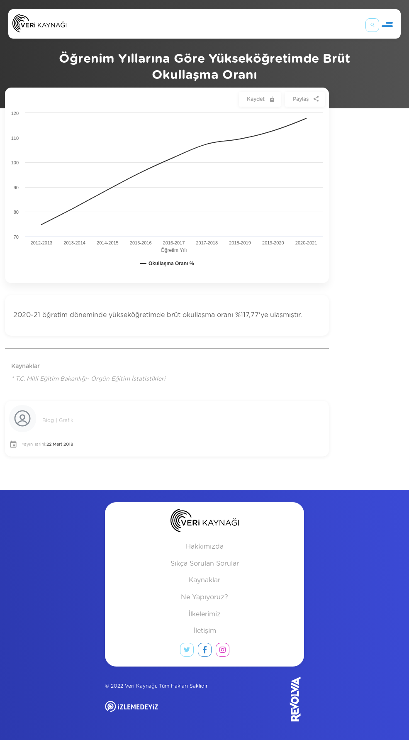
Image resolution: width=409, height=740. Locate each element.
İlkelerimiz (204, 614)
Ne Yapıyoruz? (204, 597)
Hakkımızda (205, 546)
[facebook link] (205, 651)
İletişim (204, 631)
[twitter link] (187, 651)
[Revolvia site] (282, 699)
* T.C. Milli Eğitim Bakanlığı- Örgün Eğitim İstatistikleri (88, 379)
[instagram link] (222, 651)
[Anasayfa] (39, 25)
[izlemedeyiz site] (158, 712)
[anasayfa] (204, 522)
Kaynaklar (204, 580)
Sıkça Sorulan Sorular (204, 563)
